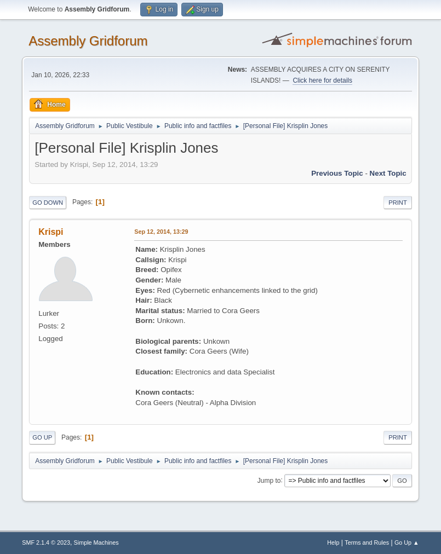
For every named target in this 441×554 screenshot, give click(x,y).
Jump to (269, 480)
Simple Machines (96, 542)
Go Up (42, 437)
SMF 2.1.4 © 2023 (46, 542)
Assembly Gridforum (87, 40)
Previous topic (337, 173)
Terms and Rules (367, 542)
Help (333, 542)
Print (397, 202)
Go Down (47, 202)
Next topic (388, 173)
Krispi (50, 231)
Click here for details (322, 80)
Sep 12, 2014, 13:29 (161, 231)
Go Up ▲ (406, 542)
